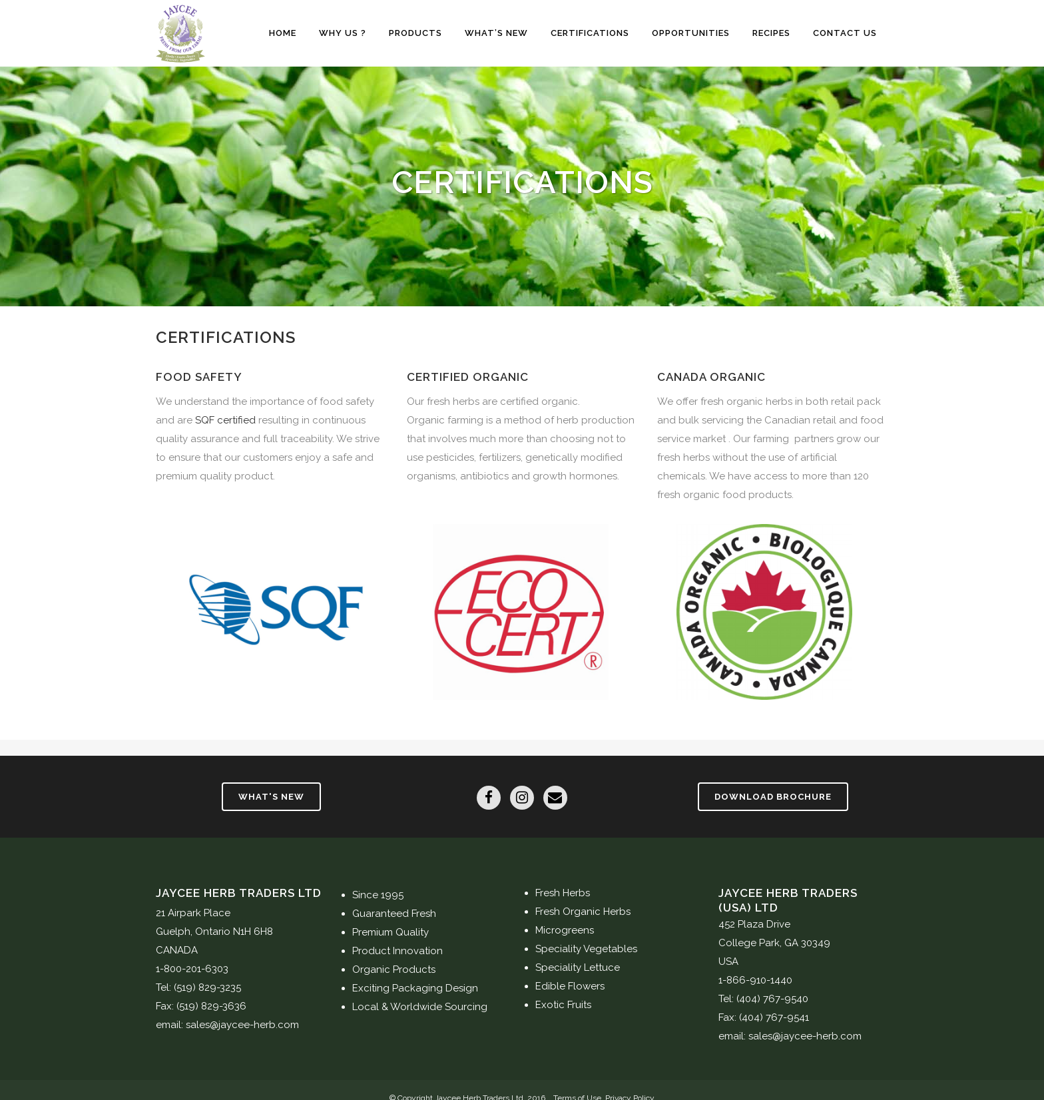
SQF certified (225, 420)
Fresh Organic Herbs (583, 912)
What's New (271, 797)
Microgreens (564, 930)
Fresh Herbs (562, 893)
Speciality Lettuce (577, 967)
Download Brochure (773, 797)
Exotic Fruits (563, 1005)
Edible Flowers (570, 986)
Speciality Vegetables (586, 949)
